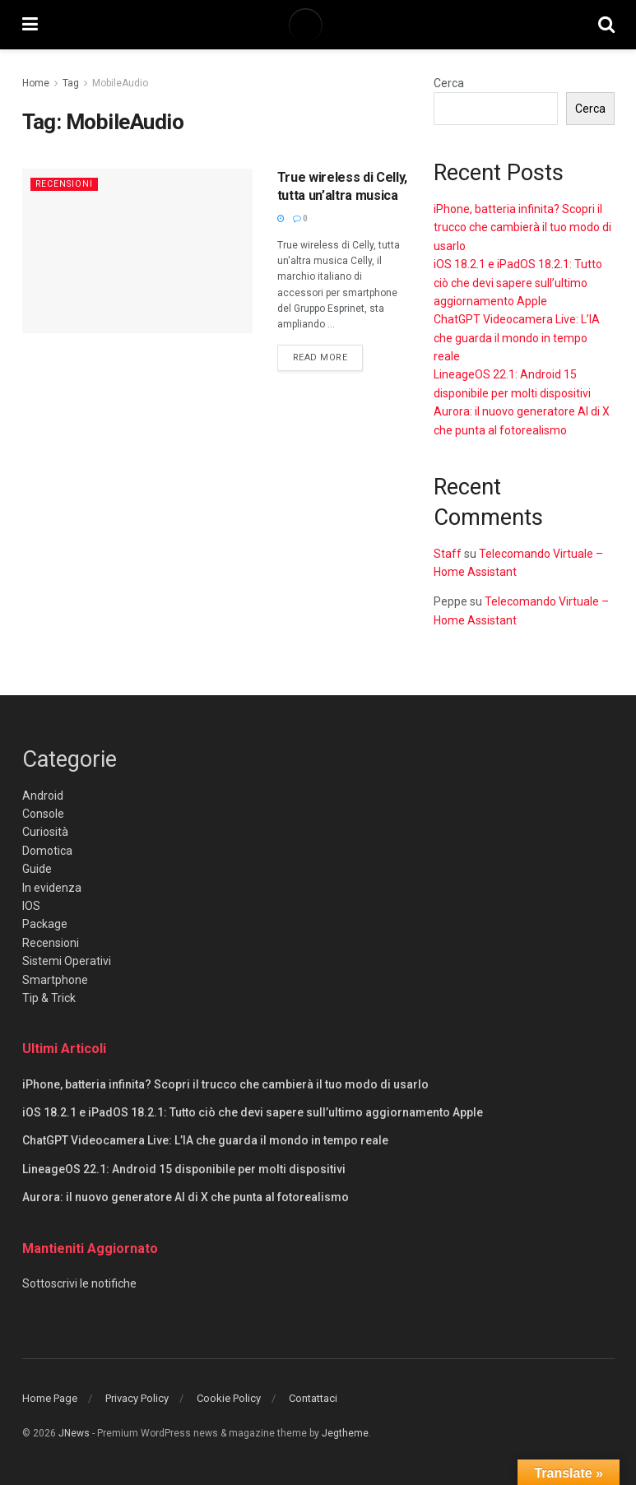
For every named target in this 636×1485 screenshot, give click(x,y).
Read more (328, 356)
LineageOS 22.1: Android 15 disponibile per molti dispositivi (184, 1169)
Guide (37, 868)
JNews (74, 1433)
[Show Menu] (30, 24)
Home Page (49, 1398)
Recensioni (65, 184)
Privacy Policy (137, 1398)
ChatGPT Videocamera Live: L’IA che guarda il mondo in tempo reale (517, 338)
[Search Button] (606, 24)
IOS (31, 905)
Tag (71, 83)
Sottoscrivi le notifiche (79, 1283)
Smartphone (55, 979)
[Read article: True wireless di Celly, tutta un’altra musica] (137, 251)
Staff (448, 553)
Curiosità (45, 831)
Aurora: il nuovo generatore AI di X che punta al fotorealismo (185, 1197)
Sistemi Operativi (66, 961)
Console (43, 813)
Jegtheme (345, 1433)
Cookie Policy (229, 1398)
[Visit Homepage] (317, 24)
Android (42, 795)
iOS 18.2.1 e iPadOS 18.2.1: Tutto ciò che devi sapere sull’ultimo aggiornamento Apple (518, 283)
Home (35, 83)
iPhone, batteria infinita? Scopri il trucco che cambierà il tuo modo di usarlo (522, 227)
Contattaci (313, 1398)
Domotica (47, 850)
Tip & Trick (49, 998)
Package (44, 923)
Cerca (449, 83)
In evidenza (51, 887)
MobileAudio (120, 83)
